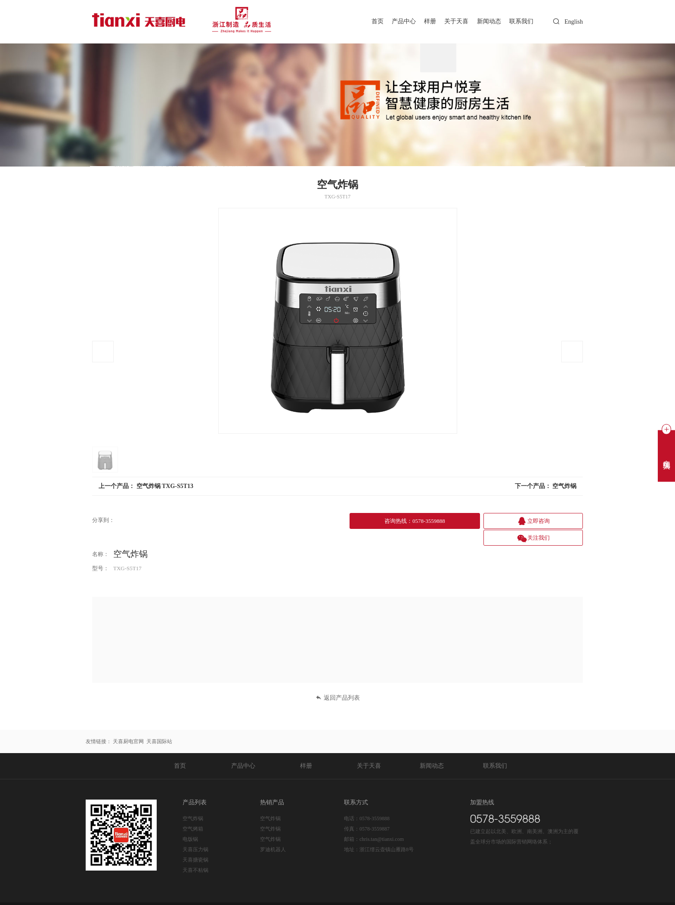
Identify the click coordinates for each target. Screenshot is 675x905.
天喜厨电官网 (128, 723)
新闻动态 (485, 21)
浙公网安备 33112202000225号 (267, 895)
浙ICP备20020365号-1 (200, 895)
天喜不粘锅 (195, 852)
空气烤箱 (193, 811)
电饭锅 (190, 821)
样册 (422, 21)
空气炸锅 (564, 486)
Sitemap (444, 895)
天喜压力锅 (195, 831)
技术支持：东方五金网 (557, 895)
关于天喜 (451, 21)
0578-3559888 (374, 800)
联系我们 (520, 21)
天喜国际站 (159, 723)
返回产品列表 (338, 679)
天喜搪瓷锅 (195, 842)
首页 (365, 21)
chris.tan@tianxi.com (381, 821)
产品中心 (393, 21)
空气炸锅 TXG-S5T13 (165, 486)
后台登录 (465, 895)
